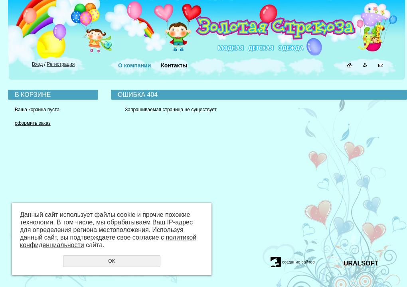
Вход (37, 64)
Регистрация (61, 64)
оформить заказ (33, 123)
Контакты (174, 65)
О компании (134, 65)
